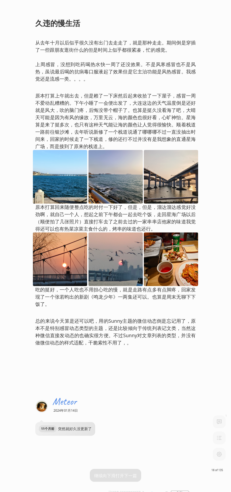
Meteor (64, 399)
